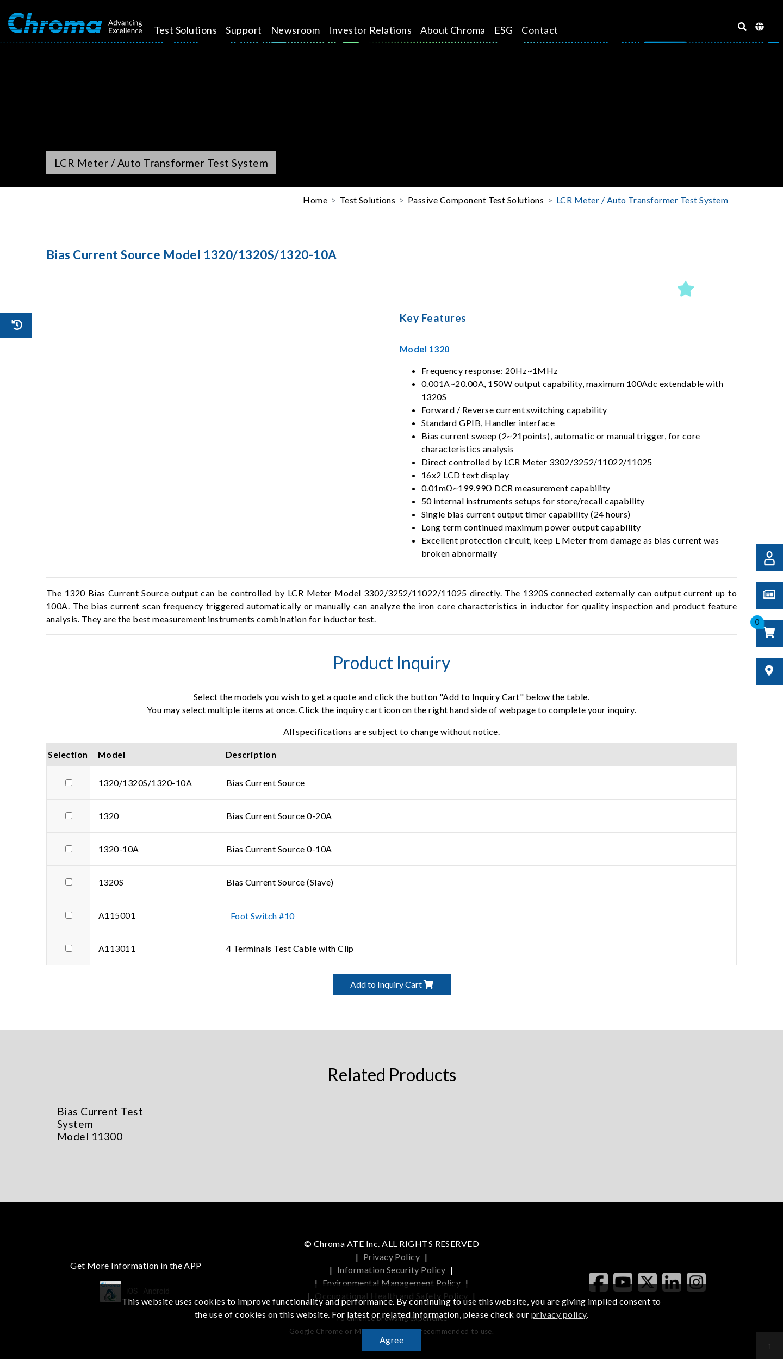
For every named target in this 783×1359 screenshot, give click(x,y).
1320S (110, 882)
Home (315, 200)
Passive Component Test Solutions (476, 200)
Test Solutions (195, 30)
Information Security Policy (391, 1269)
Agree (391, 1340)
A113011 (116, 948)
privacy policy (559, 1314)
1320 (108, 816)
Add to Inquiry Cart (391, 984)
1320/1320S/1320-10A (145, 782)
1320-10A (118, 849)
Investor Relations (379, 30)
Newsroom (305, 30)
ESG (513, 30)
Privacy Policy (391, 1256)
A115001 (116, 915)
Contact (549, 30)
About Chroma (462, 30)
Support (253, 30)
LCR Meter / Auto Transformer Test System (642, 200)
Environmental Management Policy (391, 1282)
